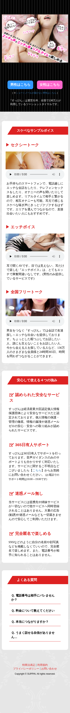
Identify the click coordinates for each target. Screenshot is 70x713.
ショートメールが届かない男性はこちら (36, 93)
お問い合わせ (49, 668)
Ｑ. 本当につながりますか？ (30, 621)
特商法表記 (28, 664)
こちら (36, 470)
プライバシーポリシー (26, 668)
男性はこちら (20, 85)
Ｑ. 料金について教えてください (33, 610)
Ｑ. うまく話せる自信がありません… (33, 635)
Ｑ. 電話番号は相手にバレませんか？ (33, 597)
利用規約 (42, 664)
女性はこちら (50, 85)
